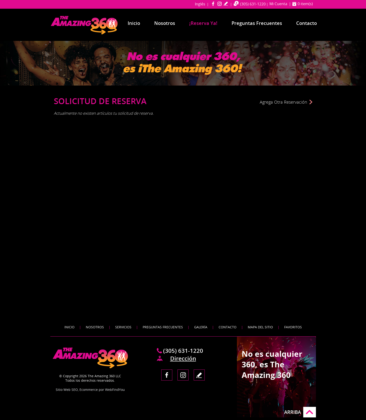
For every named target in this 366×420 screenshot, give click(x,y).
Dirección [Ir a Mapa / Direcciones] (183, 358)
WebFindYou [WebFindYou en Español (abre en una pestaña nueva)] (115, 389)
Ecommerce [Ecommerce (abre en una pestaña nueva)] (88, 389)
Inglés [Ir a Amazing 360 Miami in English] (200, 4)
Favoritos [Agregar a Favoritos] (293, 327)
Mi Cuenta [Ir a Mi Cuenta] (278, 3)
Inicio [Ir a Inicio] (134, 23)
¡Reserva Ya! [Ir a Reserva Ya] (203, 23)
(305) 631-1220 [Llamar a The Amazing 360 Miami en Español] (253, 4)
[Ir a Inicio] (93, 33)
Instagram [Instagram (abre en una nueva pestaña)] (219, 4)
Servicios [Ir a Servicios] (123, 327)
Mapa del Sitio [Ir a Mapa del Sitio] (260, 327)
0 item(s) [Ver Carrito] (305, 3)
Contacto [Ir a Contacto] (306, 23)
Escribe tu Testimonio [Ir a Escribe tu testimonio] (225, 4)
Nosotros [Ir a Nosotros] (164, 23)
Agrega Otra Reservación (283, 102)
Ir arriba (309, 412)
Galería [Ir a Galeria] (200, 327)
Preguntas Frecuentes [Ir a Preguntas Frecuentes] (257, 23)
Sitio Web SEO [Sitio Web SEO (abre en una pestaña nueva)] (67, 389)
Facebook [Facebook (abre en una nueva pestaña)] (213, 4)
